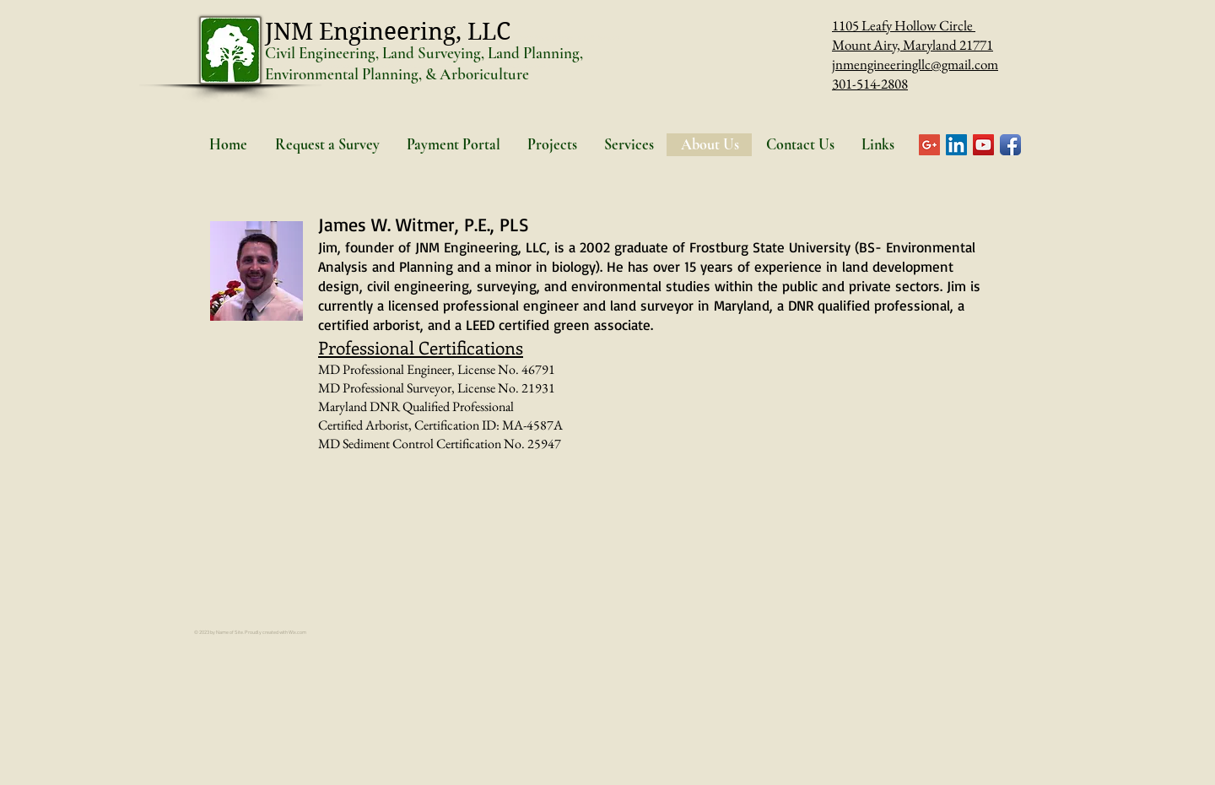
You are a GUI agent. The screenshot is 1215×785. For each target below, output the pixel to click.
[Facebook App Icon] (1010, 144)
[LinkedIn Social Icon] (956, 144)
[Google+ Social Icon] (929, 144)
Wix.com (297, 633)
